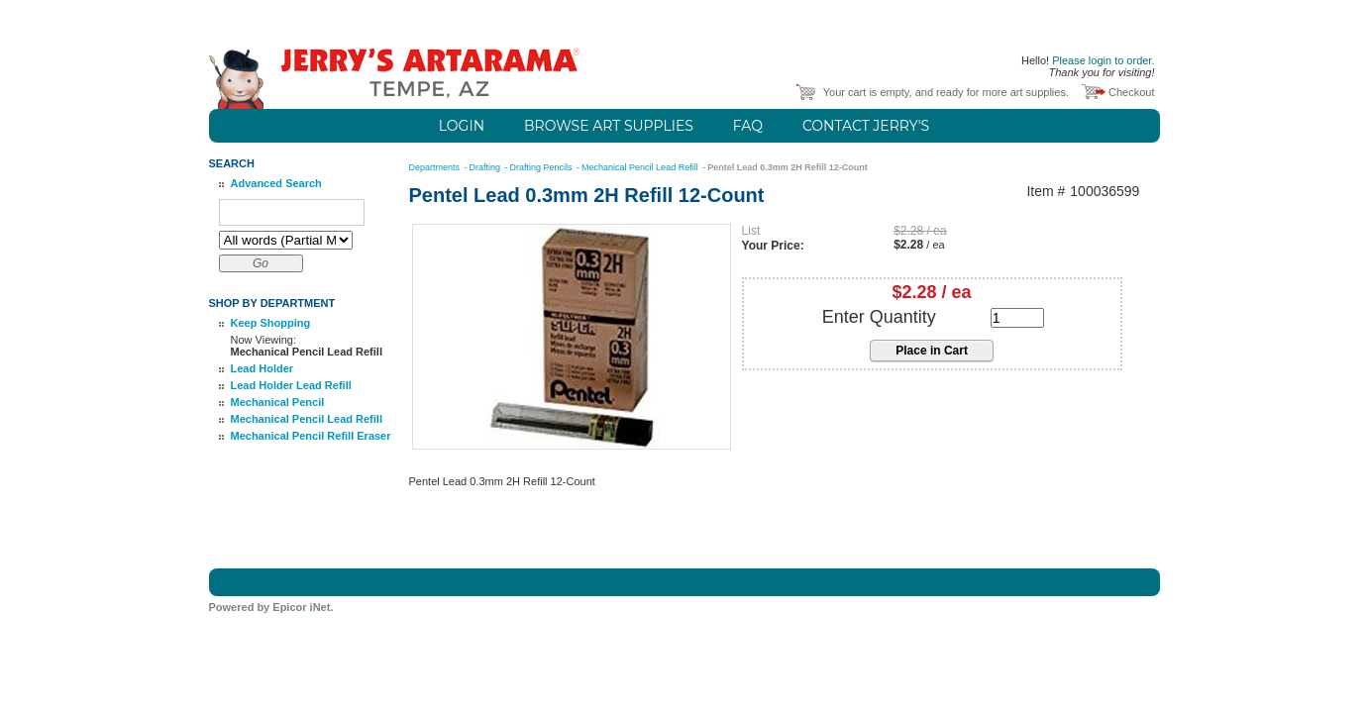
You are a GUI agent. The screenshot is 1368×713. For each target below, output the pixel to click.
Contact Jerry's (865, 126)
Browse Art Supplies (608, 126)
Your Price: (773, 246)
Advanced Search (276, 183)
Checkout (1131, 92)
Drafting (486, 167)
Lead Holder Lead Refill (291, 385)
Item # (1045, 191)
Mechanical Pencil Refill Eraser (311, 436)
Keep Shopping (271, 323)
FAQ (748, 126)
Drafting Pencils (543, 167)
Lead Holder (262, 368)
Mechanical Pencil (278, 402)
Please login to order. (1103, 60)
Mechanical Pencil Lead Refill (306, 419)
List (751, 231)
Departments (436, 167)
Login (461, 126)
